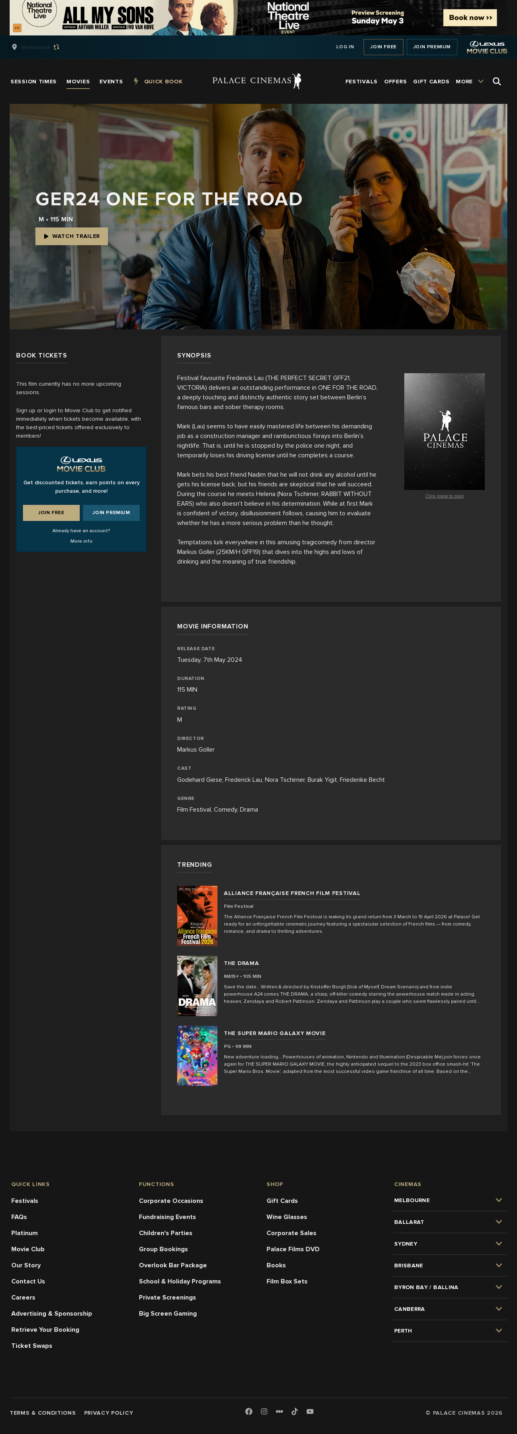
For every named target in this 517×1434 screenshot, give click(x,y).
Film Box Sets (287, 1281)
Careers (23, 1297)
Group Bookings (163, 1249)
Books (276, 1265)
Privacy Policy (108, 1412)
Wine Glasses (287, 1217)
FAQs (19, 1217)
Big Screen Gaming (168, 1314)
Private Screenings (167, 1297)
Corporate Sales (291, 1233)
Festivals (24, 1201)
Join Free (383, 47)
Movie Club (28, 1249)
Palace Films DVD (293, 1249)
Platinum (24, 1233)
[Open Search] (497, 81)
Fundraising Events (167, 1217)
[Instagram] (264, 1412)
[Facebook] (248, 1412)
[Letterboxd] (279, 1411)
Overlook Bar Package (173, 1265)
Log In (345, 47)
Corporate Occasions (171, 1201)
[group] (44, 47)
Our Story (26, 1265)
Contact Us (28, 1281)
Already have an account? (81, 531)
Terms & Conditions (43, 1412)
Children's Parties (165, 1233)
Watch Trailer (71, 236)
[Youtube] (310, 1412)
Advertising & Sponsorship (51, 1314)
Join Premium (432, 47)
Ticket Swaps (31, 1346)
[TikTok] (294, 1411)
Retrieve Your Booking (45, 1330)
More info (81, 541)
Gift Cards (282, 1201)
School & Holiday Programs (180, 1281)
